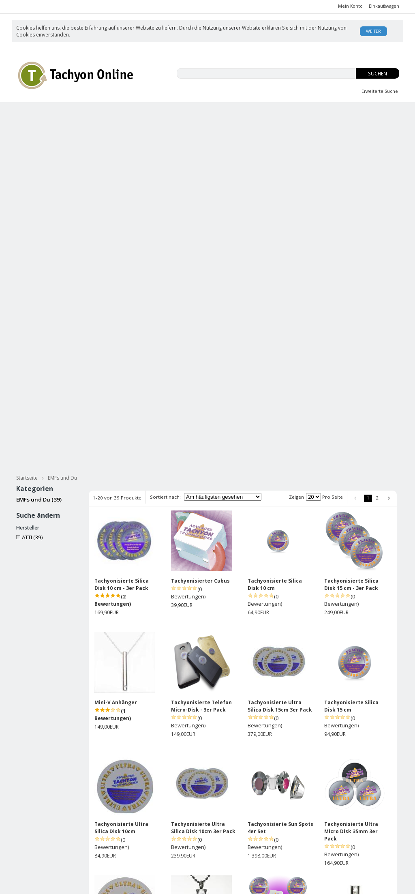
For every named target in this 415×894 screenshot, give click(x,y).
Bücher (214, 128)
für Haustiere (370, 128)
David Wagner (288, 831)
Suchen (377, 73)
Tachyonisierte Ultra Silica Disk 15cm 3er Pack (280, 386)
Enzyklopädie (287, 839)
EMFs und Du (140, 113)
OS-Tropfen (288, 113)
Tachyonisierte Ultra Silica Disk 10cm (121, 507)
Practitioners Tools (362, 143)
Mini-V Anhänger (115, 382)
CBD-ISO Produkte (59, 113)
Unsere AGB (222, 823)
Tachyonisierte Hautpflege (60, 128)
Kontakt (280, 856)
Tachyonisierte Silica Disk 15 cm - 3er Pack (351, 264)
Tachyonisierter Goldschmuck (171, 143)
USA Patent (284, 848)
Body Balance (361, 113)
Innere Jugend (216, 113)
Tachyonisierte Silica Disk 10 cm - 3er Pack (121, 264)
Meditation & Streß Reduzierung (288, 128)
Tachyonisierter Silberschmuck (67, 143)
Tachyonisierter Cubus (200, 260)
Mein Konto (350, 6)
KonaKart (131, 884)
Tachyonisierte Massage (150, 128)
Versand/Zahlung (228, 831)
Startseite (27, 157)
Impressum (221, 848)
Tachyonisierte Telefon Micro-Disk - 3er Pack (201, 386)
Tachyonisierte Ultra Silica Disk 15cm (121, 629)
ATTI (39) (29, 217)
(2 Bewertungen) (112, 280)
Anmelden (171, 832)
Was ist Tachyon (290, 823)
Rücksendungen (227, 839)
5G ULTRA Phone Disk (275, 747)
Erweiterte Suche (380, 91)
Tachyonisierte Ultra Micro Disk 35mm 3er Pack (351, 511)
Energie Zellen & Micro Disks (273, 143)
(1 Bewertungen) (112, 394)
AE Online (184, 884)
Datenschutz (93, 863)
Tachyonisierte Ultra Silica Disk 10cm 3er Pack (203, 507)
